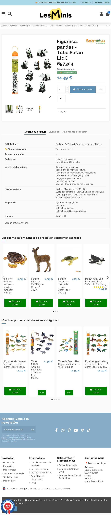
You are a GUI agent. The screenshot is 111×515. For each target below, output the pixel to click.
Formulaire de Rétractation (37, 477)
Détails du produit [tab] (35, 131)
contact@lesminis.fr (94, 481)
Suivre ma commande (13, 473)
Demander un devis (102, 2)
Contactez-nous (10, 477)
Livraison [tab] (54, 131)
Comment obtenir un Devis (68, 470)
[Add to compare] (101, 89)
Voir (42, 392)
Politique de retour (39, 469)
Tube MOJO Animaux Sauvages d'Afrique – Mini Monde (36, 369)
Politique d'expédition (41, 473)
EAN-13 (8, 223)
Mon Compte (9, 470)
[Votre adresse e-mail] (16, 429)
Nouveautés (8, 462)
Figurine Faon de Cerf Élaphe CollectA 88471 (37, 284)
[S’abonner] (32, 429)
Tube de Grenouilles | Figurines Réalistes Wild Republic (68, 364)
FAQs (33, 483)
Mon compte (9, 481)
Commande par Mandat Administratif (70, 476)
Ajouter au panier (83, 89)
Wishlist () (85, 2)
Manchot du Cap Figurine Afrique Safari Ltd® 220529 (95, 281)
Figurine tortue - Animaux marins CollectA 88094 (8, 285)
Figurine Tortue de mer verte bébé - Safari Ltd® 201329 (64, 285)
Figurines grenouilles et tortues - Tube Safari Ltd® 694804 (96, 364)
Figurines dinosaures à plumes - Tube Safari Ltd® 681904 (15, 364)
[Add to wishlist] (61, 98)
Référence (62, 69)
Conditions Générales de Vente (41, 464)
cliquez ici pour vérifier (60, 488)
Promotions (8, 466)
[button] (53, 311)
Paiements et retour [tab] (75, 131)
